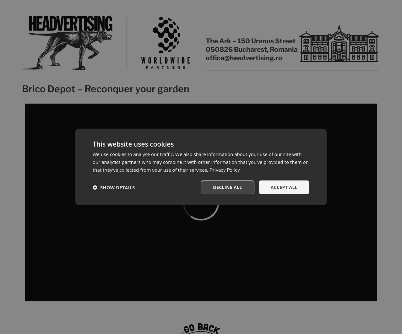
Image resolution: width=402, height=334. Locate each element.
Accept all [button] (284, 187)
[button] (114, 187)
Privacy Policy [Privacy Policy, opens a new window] (224, 170)
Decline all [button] (227, 187)
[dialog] (201, 167)
